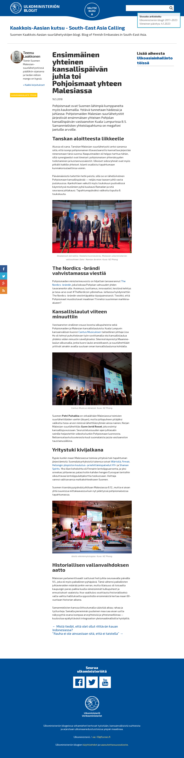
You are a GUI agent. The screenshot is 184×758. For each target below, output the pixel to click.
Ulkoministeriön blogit (42, 8)
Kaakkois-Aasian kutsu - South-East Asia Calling (67, 28)
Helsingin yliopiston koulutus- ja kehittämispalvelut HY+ (84, 465)
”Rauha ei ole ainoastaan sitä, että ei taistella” (87, 633)
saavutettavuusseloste (114, 744)
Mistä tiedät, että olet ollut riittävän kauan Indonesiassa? (85, 628)
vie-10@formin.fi (101, 736)
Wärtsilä (116, 461)
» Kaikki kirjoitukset (34, 84)
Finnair (125, 461)
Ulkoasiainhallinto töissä (23, 95)
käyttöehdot (90, 744)
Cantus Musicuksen (90, 331)
